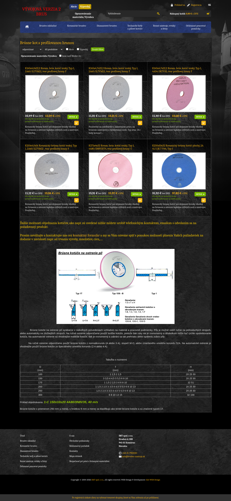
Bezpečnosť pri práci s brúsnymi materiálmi (89, 461)
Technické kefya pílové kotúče (134, 27)
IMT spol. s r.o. (97, 479)
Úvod (22, 436)
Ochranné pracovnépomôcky (196, 27)
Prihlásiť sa (180, 5)
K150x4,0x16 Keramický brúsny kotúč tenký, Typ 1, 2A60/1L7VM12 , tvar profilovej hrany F (51, 147)
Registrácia (196, 5)
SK (209, 4)
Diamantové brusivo (107, 25)
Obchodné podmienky (79, 441)
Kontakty (73, 451)
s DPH (184, 13)
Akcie (74, 6)
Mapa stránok (75, 456)
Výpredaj (85, 6)
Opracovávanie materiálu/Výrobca (83, 15)
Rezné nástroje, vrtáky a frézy (33, 461)
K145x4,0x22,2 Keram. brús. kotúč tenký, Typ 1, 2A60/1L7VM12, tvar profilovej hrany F (50, 70)
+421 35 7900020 (129, 453)
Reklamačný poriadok (79, 446)
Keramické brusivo (76, 25)
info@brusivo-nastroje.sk (133, 456)
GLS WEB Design (153, 479)
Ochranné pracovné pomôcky (33, 466)
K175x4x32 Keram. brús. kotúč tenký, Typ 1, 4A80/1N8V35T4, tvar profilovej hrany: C (111, 147)
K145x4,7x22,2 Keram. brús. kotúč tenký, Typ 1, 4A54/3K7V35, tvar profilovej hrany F (177, 70)
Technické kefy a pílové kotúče (34, 456)
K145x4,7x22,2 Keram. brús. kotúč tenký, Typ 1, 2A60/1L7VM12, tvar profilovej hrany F (113, 70)
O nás (71, 436)
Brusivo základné (48, 25)
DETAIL (72, 117)
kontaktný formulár (86, 235)
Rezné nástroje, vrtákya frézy (164, 27)
